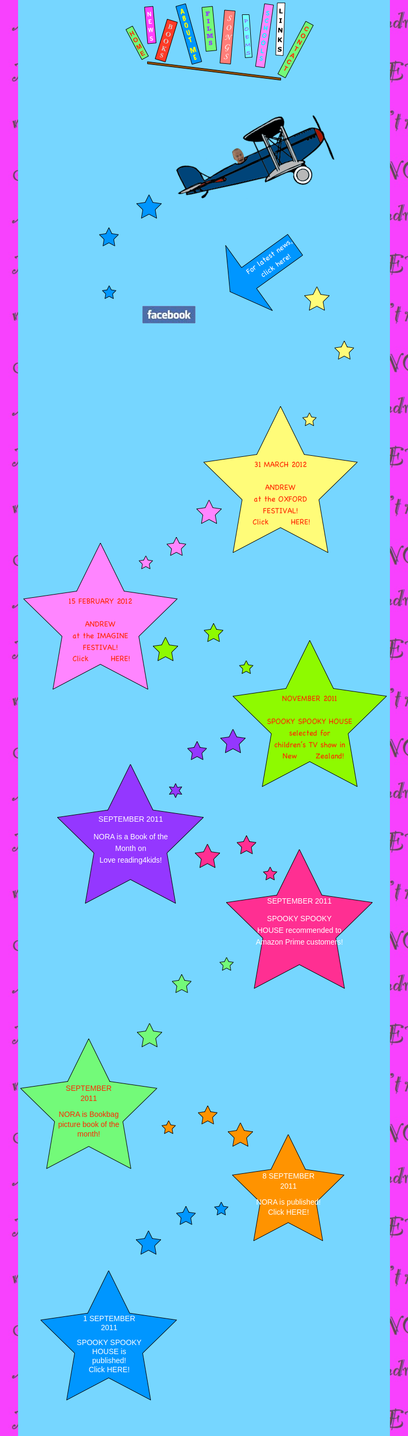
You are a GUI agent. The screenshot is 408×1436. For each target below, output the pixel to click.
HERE (296, 1212)
